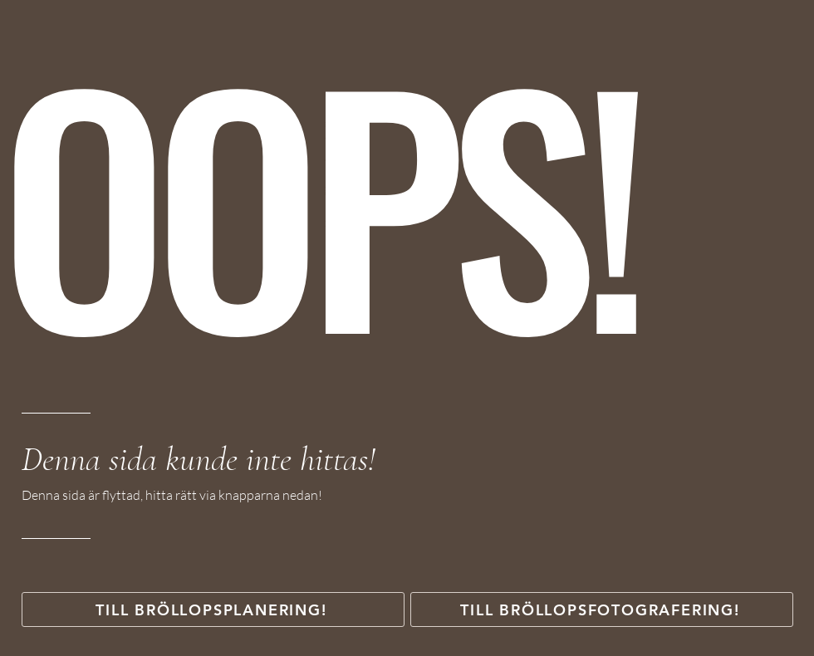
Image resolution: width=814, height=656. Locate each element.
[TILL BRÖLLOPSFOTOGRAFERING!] (601, 609)
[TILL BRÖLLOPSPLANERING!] (213, 609)
